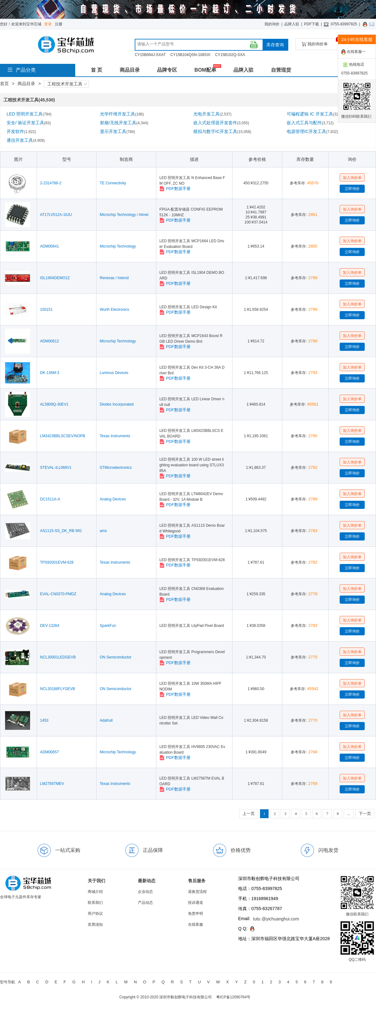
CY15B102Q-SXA (230, 55)
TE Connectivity (113, 183)
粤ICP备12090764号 (233, 997)
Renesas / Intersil (114, 278)
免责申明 (195, 913)
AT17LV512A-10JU (56, 215)
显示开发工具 (117, 131)
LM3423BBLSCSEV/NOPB (62, 436)
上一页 (249, 813)
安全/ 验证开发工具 (29, 122)
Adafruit (106, 720)
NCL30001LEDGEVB (58, 657)
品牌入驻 (291, 24)
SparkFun (108, 625)
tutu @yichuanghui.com (276, 918)
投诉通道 (195, 902)
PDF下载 (311, 24)
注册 (58, 24)
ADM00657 (49, 752)
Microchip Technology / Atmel (124, 215)
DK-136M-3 (49, 373)
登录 (48, 24)
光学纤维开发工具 (122, 113)
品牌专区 (167, 70)
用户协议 (95, 913)
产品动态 (145, 902)
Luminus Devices (114, 373)
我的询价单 (320, 42)
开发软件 (21, 131)
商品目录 (130, 70)
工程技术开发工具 (67, 83)
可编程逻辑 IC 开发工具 (314, 113)
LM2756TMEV (52, 783)
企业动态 (145, 891)
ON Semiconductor (115, 657)
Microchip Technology (118, 246)
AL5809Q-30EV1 (54, 404)
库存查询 (275, 44)
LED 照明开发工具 (29, 113)
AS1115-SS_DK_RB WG (61, 531)
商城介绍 (95, 891)
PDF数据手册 (175, 188)
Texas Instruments (115, 436)
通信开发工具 (26, 140)
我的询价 (271, 24)
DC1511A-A (50, 499)
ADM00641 (49, 246)
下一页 (365, 813)
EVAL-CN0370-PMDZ (58, 594)
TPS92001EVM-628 (57, 562)
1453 (44, 720)
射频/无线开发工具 (124, 122)
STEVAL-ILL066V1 (56, 467)
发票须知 (95, 924)
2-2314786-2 (50, 183)
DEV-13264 (49, 625)
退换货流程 (197, 891)
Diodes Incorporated (116, 404)
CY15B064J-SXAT (150, 55)
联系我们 (95, 902)
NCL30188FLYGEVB (57, 689)
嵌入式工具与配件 (310, 122)
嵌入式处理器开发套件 (221, 122)
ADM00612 (49, 341)
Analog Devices (113, 499)
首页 (4, 83)
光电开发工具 (212, 113)
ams (103, 531)
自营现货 (281, 70)
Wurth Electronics (114, 309)
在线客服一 (353, 51)
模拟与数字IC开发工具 (222, 131)
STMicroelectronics (116, 467)
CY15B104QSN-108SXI (190, 55)
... (348, 813)
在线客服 (195, 924)
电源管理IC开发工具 (312, 131)
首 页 (96, 70)
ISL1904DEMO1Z (55, 278)
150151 (46, 309)
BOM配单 (205, 70)
